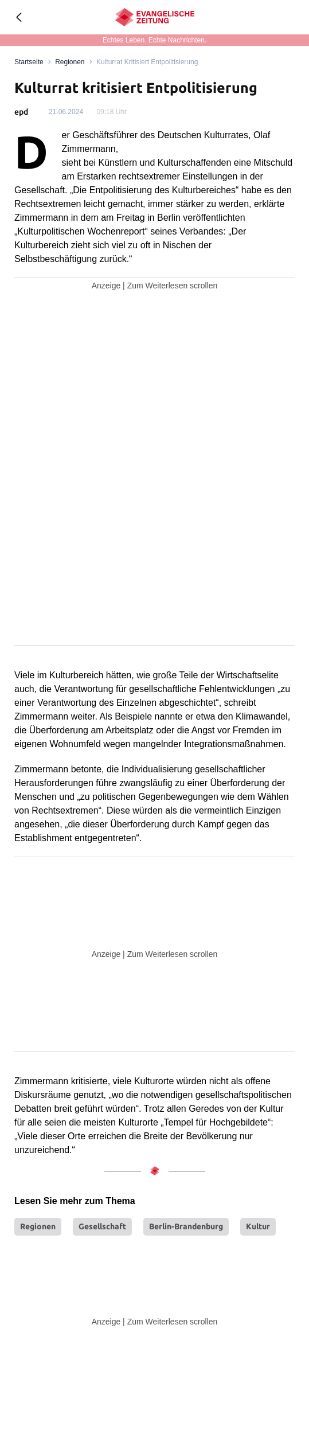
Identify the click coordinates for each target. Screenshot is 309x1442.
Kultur (258, 1226)
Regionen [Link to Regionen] (69, 62)
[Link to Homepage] (29, 62)
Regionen (38, 1226)
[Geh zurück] (18, 17)
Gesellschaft (102, 1226)
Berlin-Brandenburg (186, 1226)
